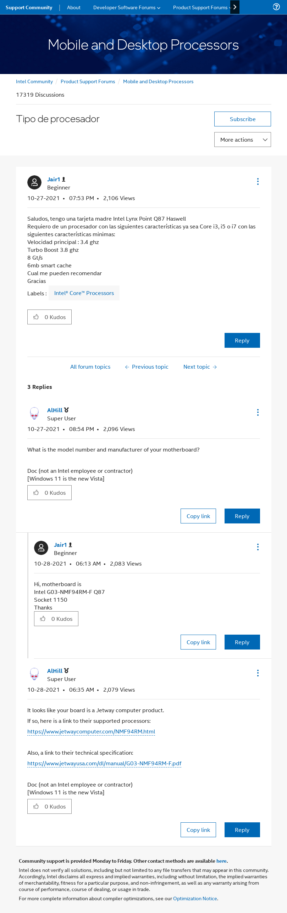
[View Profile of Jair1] (56, 179)
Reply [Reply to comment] (242, 516)
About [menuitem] (74, 7)
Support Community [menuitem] (29, 7)
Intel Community (34, 81)
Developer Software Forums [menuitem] (124, 7)
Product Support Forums (88, 81)
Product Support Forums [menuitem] (200, 7)
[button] (257, 181)
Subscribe (243, 119)
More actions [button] (236, 139)
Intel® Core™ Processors (84, 293)
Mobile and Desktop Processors (158, 81)
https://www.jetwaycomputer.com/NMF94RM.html (91, 731)
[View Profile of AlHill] (58, 410)
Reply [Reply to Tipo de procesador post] (242, 340)
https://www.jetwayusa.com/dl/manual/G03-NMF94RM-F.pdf (104, 763)
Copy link (198, 516)
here (221, 860)
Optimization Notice (195, 898)
